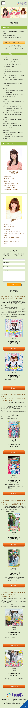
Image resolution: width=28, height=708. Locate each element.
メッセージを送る (14, 284)
